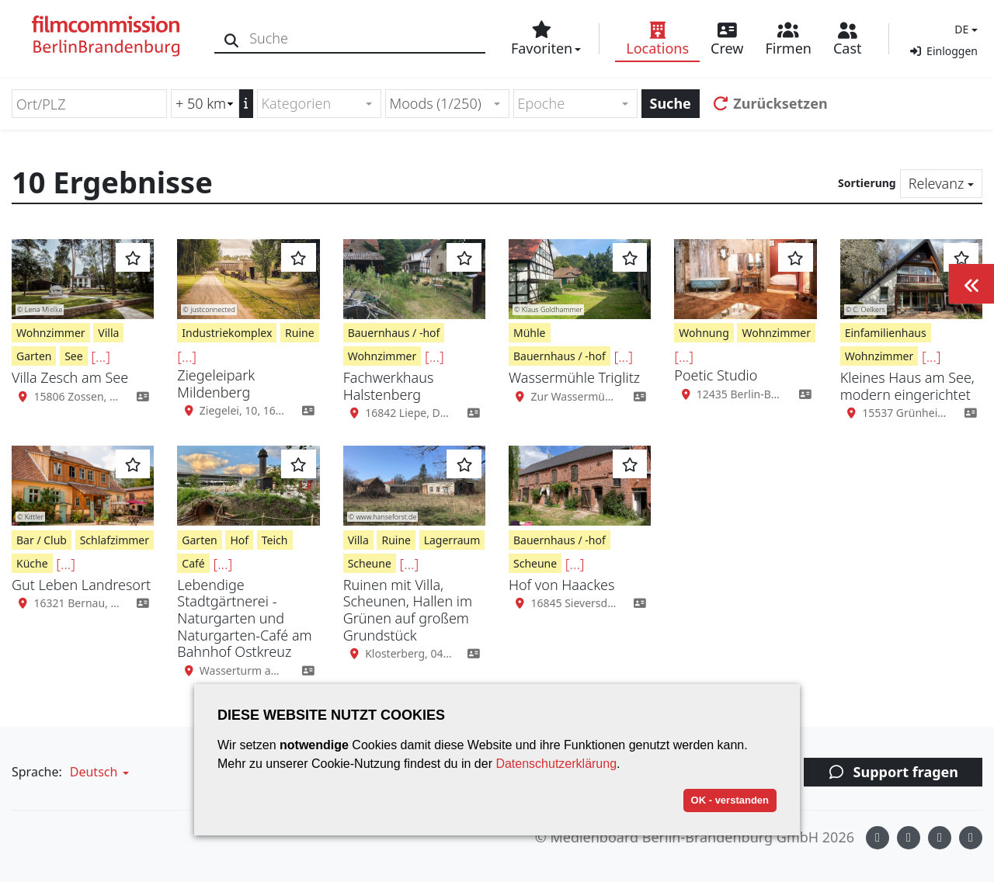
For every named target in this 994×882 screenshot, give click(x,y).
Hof (239, 540)
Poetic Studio (715, 375)
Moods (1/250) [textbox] (435, 103)
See (73, 356)
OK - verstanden (730, 800)
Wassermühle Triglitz (574, 377)
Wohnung (703, 332)
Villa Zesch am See (70, 377)
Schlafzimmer (114, 540)
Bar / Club (41, 540)
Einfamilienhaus (885, 332)
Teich (275, 540)
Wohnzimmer (50, 332)
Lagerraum (452, 540)
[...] (100, 356)
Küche (32, 563)
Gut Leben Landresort (81, 584)
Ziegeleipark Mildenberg (216, 383)
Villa (108, 332)
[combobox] (319, 103)
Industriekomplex (227, 332)
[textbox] (312, 103)
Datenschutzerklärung (556, 763)
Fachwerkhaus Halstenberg (388, 386)
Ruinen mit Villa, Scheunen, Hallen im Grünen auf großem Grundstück (407, 609)
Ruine (300, 332)
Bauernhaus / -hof (394, 332)
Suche (670, 103)
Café (193, 563)
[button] (964, 29)
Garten (33, 356)
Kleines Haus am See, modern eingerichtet (907, 386)
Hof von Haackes (561, 584)
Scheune (369, 563)
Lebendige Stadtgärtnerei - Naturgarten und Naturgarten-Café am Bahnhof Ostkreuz (244, 618)
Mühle (529, 332)
